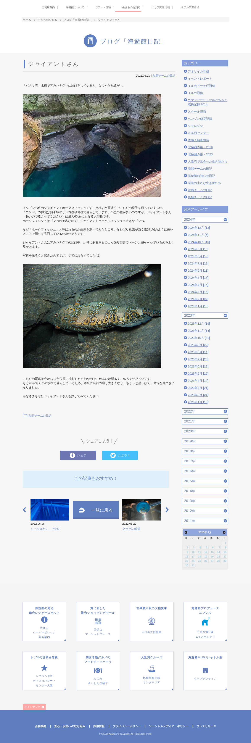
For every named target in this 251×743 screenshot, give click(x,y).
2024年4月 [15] (198, 285)
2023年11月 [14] (199, 330)
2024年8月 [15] (198, 256)
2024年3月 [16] (198, 292)
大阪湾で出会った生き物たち (207, 161)
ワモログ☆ (195, 125)
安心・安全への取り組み (69, 726)
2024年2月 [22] (198, 299)
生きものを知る (47, 19)
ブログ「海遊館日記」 (77, 19)
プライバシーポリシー (127, 726)
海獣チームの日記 (200, 168)
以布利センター (198, 133)
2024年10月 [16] (199, 242)
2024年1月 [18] (198, 306)
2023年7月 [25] (198, 359)
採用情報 (99, 726)
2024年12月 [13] (199, 227)
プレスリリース (206, 726)
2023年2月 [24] (198, 395)
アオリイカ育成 (198, 71)
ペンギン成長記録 (200, 118)
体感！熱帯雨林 (198, 140)
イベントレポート (200, 78)
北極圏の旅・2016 (200, 147)
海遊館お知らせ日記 (201, 175)
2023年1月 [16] (198, 402)
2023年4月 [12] (198, 380)
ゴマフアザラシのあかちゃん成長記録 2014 (207, 102)
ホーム (27, 19)
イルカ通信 (195, 93)
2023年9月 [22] (198, 345)
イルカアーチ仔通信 (201, 85)
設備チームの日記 (200, 190)
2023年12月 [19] (199, 323)
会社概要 (40, 726)
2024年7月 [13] (198, 263)
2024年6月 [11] (198, 270)
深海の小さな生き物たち (204, 183)
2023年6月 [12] (198, 366)
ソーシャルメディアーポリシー (168, 726)
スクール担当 (197, 111)
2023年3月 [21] (198, 388)
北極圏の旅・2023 (200, 154)
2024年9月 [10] (198, 249)
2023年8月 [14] (198, 352)
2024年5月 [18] (198, 277)
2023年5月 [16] (198, 373)
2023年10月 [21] (199, 338)
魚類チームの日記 (164, 75)
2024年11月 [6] (198, 235)
